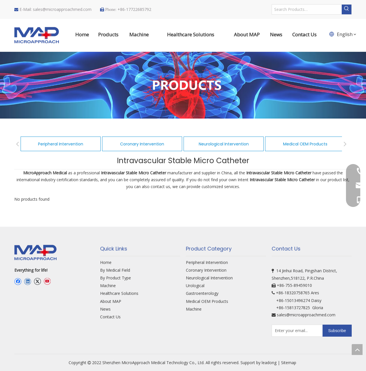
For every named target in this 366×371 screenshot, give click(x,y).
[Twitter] (37, 281)
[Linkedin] (27, 281)
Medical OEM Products (305, 144)
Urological (195, 285)
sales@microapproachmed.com (62, 9)
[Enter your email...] (296, 330)
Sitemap (289, 362)
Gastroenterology (202, 293)
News (105, 309)
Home (106, 262)
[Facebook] (17, 281)
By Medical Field (115, 270)
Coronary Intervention (142, 144)
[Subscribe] (337, 331)
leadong (269, 362)
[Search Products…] (307, 9)
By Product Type (115, 278)
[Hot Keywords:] (346, 9)
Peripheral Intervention (60, 144)
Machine (108, 285)
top (357, 349)
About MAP (110, 301)
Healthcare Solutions (119, 293)
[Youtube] (47, 281)
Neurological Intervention (224, 144)
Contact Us (110, 316)
